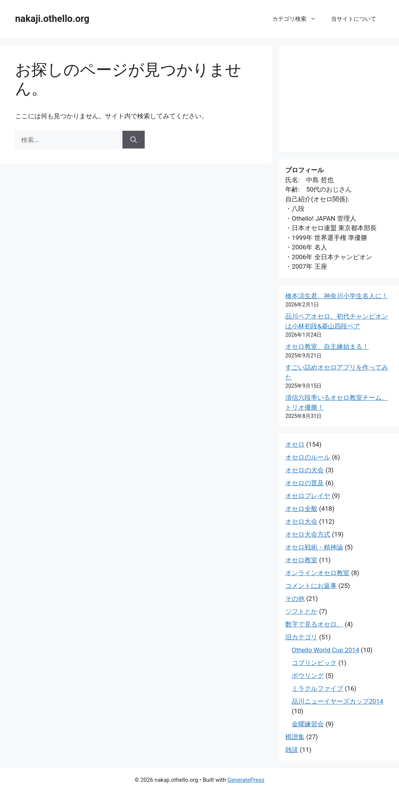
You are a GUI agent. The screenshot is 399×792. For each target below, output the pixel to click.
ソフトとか (301, 611)
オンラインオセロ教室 (317, 573)
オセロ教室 (301, 560)
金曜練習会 (308, 724)
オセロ (295, 444)
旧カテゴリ (301, 637)
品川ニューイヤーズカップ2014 (337, 701)
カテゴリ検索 (297, 19)
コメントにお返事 (311, 585)
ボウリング (308, 675)
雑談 (291, 749)
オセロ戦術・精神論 (314, 547)
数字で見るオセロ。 (314, 624)
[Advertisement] (339, 98)
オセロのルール (307, 457)
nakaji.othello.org (52, 18)
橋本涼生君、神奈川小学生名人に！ (336, 296)
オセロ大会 (301, 521)
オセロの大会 (304, 470)
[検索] (133, 140)
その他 (295, 598)
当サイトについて (353, 18)
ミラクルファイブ (317, 688)
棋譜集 (295, 737)
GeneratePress (245, 780)
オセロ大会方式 (307, 534)
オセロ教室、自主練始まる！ (327, 346)
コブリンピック (314, 663)
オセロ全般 (301, 508)
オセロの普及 (304, 483)
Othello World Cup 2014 (325, 650)
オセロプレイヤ (307, 496)
